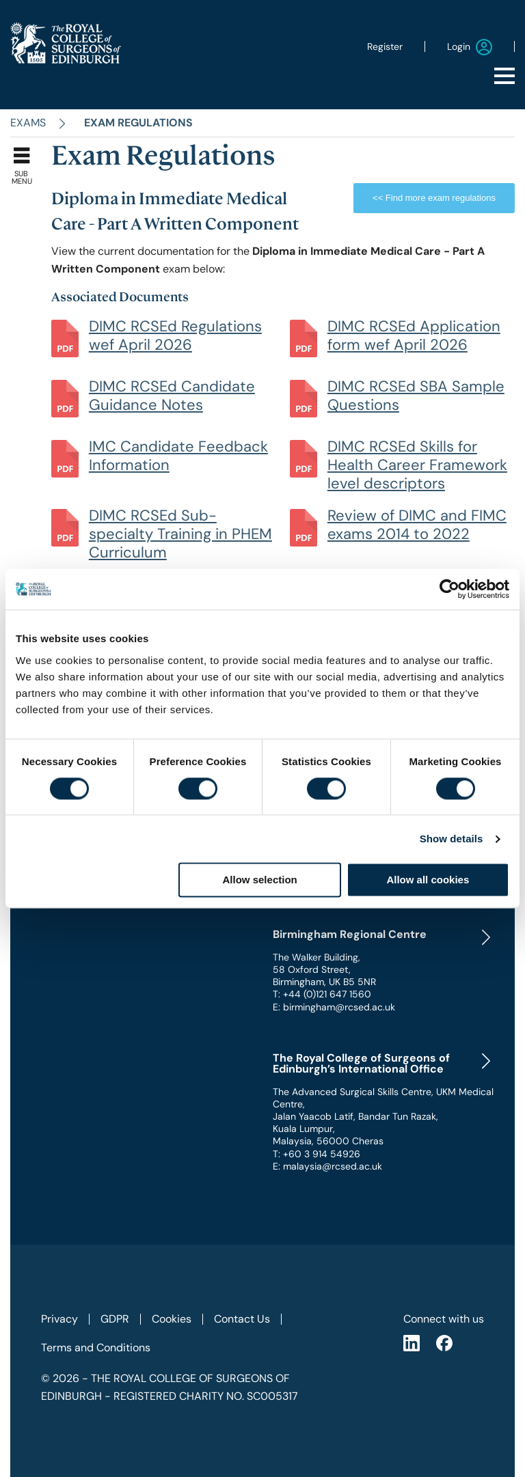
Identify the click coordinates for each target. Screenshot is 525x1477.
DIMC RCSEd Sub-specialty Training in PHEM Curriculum (180, 534)
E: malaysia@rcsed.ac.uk (327, 1166)
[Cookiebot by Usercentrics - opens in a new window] (449, 589)
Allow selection (260, 880)
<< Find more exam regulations (434, 198)
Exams (28, 122)
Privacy (59, 1319)
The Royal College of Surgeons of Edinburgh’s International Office (361, 1064)
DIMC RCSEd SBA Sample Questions (415, 395)
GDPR (114, 1319)
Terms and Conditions (95, 1347)
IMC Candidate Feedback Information (178, 456)
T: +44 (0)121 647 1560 (322, 994)
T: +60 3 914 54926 (316, 1154)
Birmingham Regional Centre (350, 934)
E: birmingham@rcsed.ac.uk (334, 1007)
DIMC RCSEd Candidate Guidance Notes (172, 395)
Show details (451, 838)
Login (469, 47)
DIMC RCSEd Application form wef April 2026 (413, 335)
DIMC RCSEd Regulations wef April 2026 (175, 335)
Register (385, 46)
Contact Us (242, 1319)
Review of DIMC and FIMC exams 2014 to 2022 (417, 525)
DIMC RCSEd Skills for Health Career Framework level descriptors (417, 465)
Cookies (171, 1319)
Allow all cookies (427, 880)
